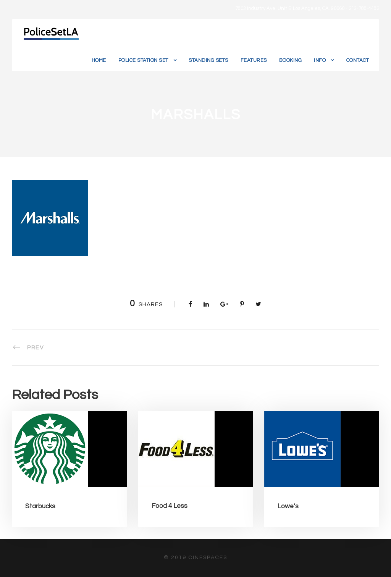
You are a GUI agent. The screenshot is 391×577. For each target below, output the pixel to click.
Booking (290, 60)
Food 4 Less (169, 506)
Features (254, 60)
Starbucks (40, 506)
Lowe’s (288, 506)
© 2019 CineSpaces (195, 557)
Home (99, 60)
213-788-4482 (364, 8)
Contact (357, 60)
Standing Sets (208, 60)
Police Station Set (143, 60)
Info (320, 60)
